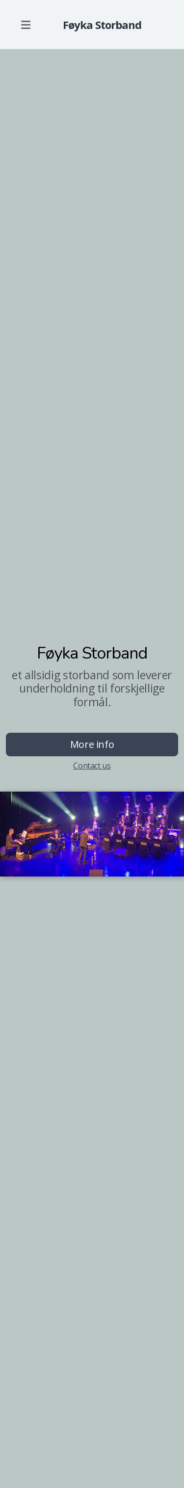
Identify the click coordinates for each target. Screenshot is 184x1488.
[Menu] (25, 24)
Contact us (91, 765)
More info (92, 744)
